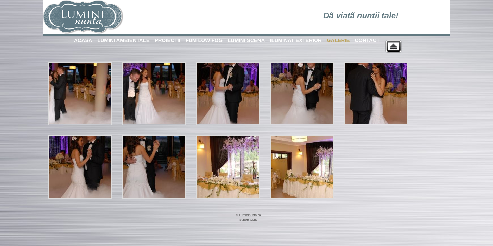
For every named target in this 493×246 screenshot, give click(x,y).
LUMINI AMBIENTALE (123, 40)
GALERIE (338, 40)
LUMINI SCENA (246, 40)
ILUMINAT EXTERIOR (295, 40)
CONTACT (367, 40)
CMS (253, 219)
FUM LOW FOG (204, 40)
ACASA (83, 40)
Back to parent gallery (393, 46)
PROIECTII (167, 40)
